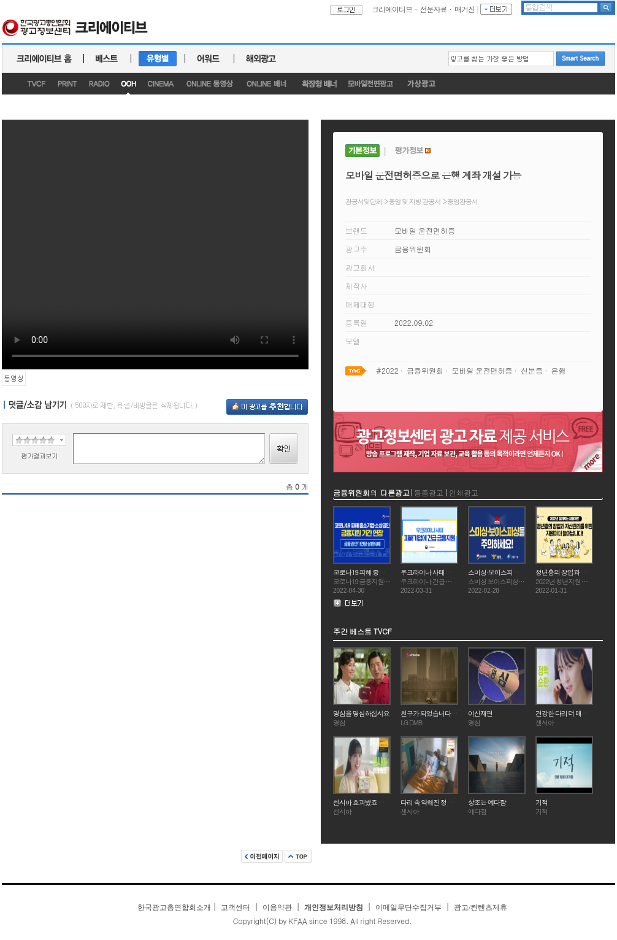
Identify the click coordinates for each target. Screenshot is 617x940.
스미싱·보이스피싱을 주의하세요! (513, 572)
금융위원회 (412, 249)
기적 (541, 802)
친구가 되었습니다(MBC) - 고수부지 (448, 713)
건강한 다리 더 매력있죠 (567, 713)
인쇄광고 (463, 492)
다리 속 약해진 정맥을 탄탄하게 (442, 802)
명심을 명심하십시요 (361, 713)
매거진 (464, 9)
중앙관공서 (462, 201)
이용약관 (277, 907)
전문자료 (433, 9)
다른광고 (395, 492)
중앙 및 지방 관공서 (415, 201)
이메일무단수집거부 (408, 907)
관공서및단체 (363, 201)
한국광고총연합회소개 (174, 907)
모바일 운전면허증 (424, 230)
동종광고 (428, 492)
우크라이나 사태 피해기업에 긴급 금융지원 (457, 572)
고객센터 (235, 907)
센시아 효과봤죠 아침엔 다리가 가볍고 (384, 802)
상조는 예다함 (487, 802)
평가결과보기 (39, 455)
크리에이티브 (392, 9)
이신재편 (480, 713)
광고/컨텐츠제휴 (480, 907)
